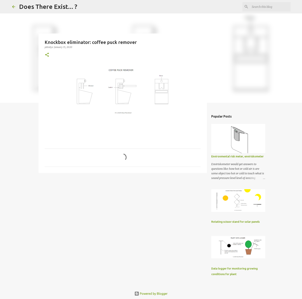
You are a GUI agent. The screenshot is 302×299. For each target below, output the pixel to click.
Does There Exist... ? (48, 6)
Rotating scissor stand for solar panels (235, 221)
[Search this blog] (270, 6)
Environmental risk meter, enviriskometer (237, 156)
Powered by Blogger (151, 293)
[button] (47, 55)
